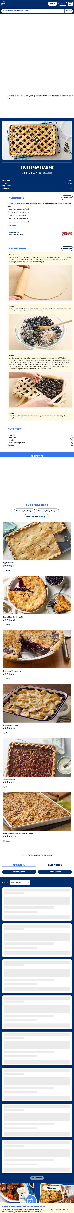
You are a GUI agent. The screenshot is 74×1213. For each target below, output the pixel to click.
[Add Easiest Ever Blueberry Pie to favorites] (4, 624)
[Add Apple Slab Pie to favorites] (4, 570)
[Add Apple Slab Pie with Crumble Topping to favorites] (4, 841)
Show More (37, 1178)
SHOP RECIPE (67, 198)
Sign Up (52, 4)
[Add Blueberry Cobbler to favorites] (4, 733)
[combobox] (33, 11)
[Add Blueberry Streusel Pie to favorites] (4, 678)
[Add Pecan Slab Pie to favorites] (4, 787)
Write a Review (19, 872)
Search (69, 11)
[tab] (19, 865)
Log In (63, 4)
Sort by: (5, 882)
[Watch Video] (37, 140)
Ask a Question (55, 872)
